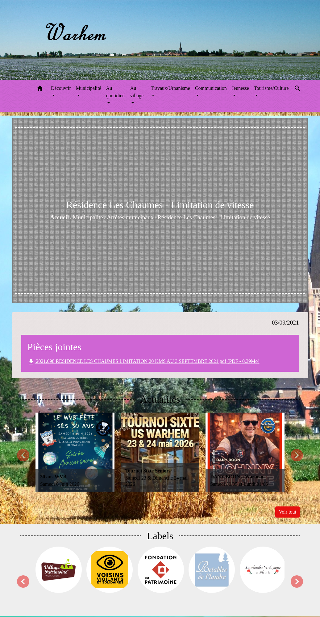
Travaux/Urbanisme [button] (170, 88)
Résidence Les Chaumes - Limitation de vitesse (213, 217)
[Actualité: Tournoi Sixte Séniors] (160, 452)
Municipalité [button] (88, 88)
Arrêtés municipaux (130, 217)
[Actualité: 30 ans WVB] (74, 452)
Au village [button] (137, 92)
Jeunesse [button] (240, 88)
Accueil (59, 217)
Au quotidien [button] (115, 92)
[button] (39, 89)
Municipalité (88, 217)
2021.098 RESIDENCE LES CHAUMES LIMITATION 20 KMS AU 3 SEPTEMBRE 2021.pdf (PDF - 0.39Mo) (143, 362)
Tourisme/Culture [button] (271, 88)
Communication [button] (211, 88)
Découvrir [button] (61, 88)
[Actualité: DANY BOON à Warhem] (245, 452)
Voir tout (287, 511)
